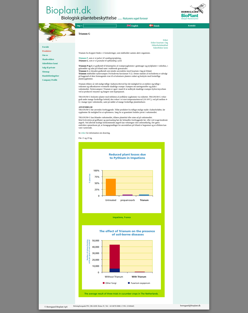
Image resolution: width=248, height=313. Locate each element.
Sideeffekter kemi (50, 63)
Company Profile (49, 80)
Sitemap (45, 72)
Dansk (154, 26)
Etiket (165, 40)
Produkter (46, 51)
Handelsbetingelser (50, 76)
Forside (45, 47)
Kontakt (191, 25)
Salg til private (48, 67)
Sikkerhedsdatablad (160, 45)
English (132, 26)
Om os (45, 55)
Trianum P (83, 58)
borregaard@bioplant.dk (190, 305)
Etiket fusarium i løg (159, 42)
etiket (83, 133)
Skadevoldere (48, 59)
